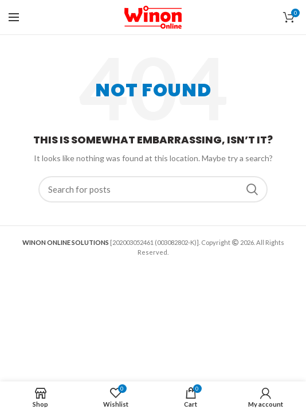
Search (252, 189)
